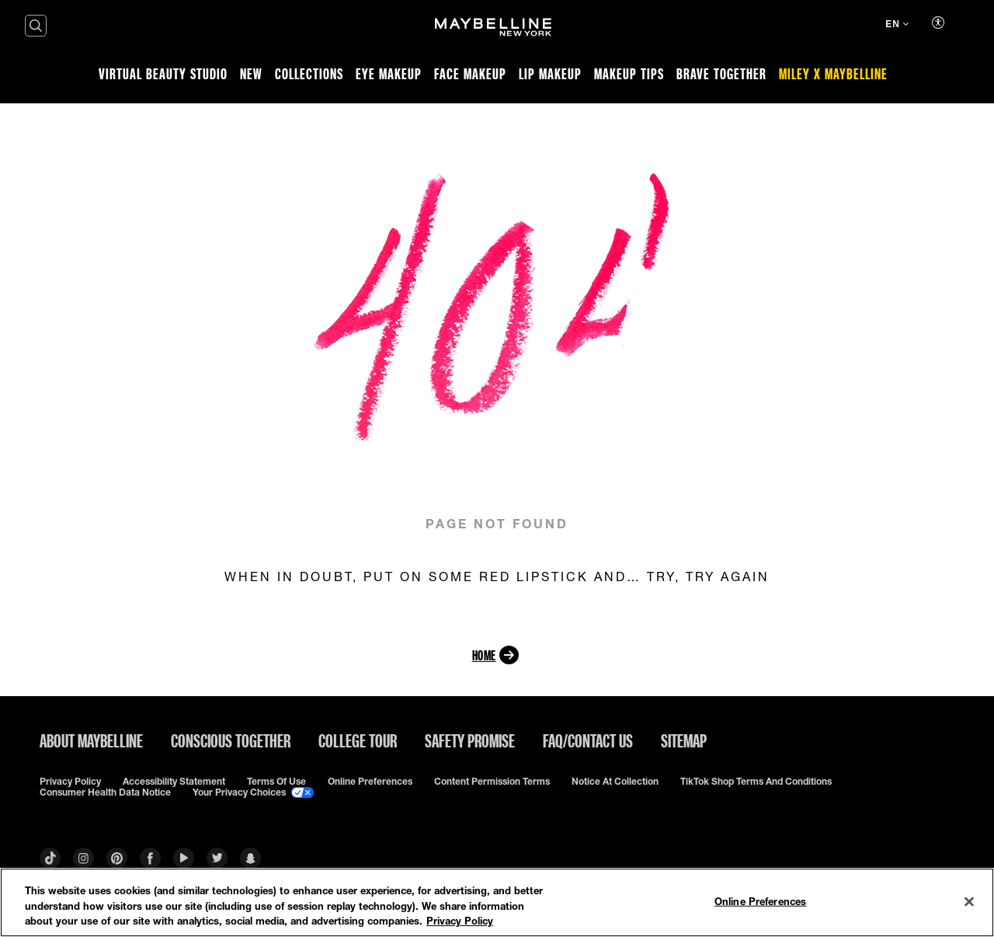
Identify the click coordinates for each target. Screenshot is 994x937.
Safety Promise (470, 740)
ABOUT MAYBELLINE (91, 740)
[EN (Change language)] (897, 25)
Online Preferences (370, 781)
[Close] (969, 901)
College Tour (357, 740)
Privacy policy (70, 781)
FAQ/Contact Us (588, 740)
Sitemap (684, 740)
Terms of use (276, 781)
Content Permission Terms (492, 781)
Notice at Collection (615, 781)
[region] (497, 902)
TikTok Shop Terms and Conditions (756, 781)
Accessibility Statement (174, 781)
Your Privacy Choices (253, 792)
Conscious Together (230, 740)
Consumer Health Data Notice (105, 792)
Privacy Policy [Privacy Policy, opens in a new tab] (459, 920)
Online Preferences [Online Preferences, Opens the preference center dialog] (760, 900)
